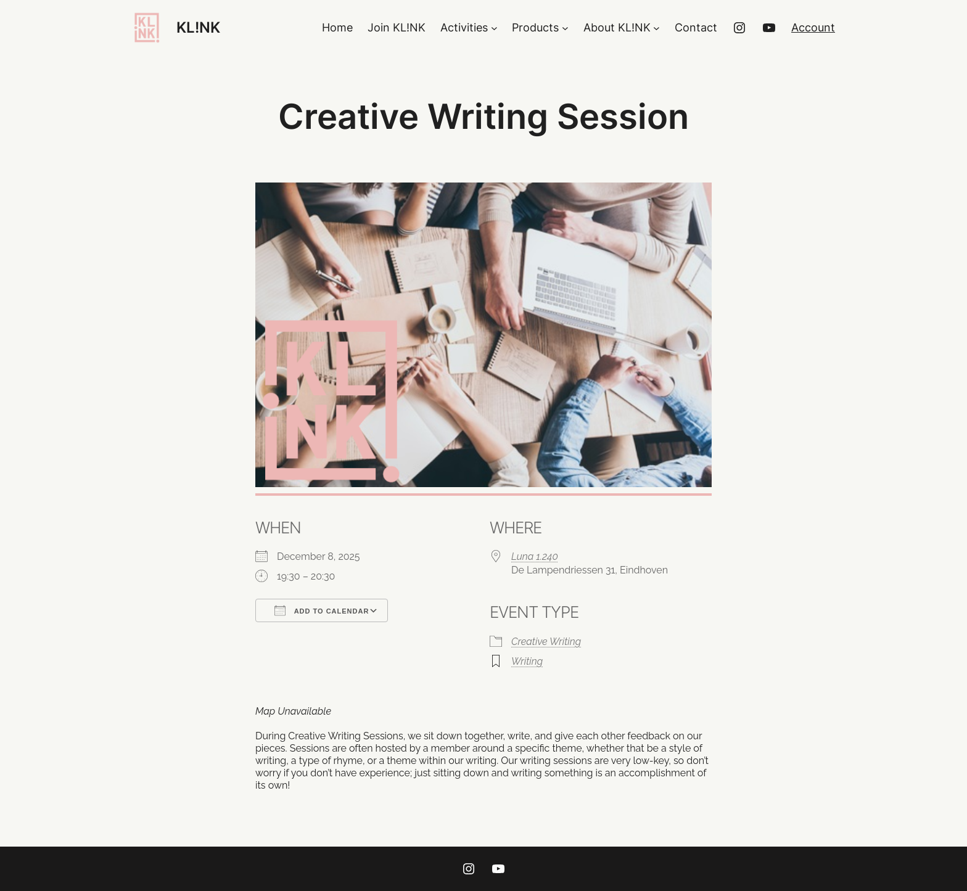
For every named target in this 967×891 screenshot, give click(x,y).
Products (535, 27)
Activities (464, 27)
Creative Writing (546, 641)
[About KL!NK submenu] (656, 28)
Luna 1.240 (534, 556)
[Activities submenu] (494, 28)
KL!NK (198, 27)
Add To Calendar (321, 610)
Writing (527, 661)
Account (813, 27)
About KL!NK (617, 27)
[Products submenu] (565, 28)
